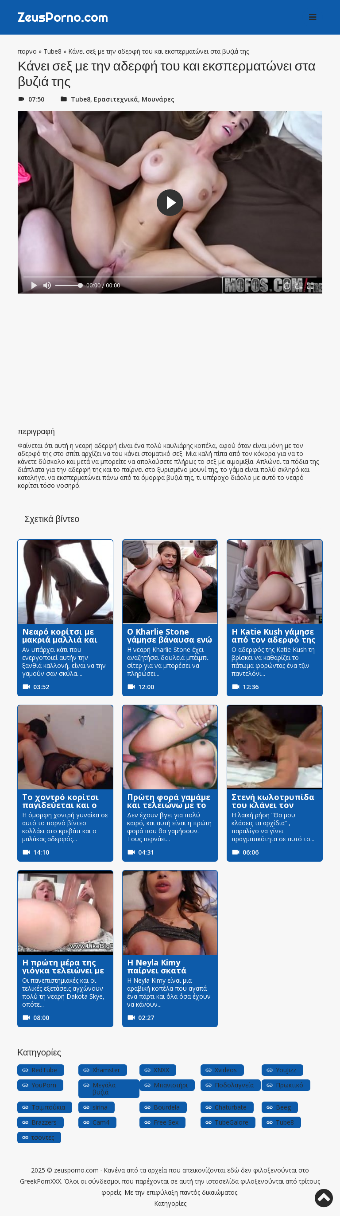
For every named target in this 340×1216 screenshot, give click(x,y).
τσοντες (42, 1137)
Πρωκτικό (289, 1085)
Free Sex (166, 1122)
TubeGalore (231, 1122)
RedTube (44, 1070)
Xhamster (106, 1070)
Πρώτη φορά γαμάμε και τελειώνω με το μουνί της (168, 805)
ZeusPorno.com (65, 17)
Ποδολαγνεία (234, 1085)
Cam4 (101, 1122)
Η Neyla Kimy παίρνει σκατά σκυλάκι (156, 970)
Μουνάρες (158, 99)
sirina (100, 1107)
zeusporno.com (76, 1170)
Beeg (283, 1107)
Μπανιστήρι (171, 1085)
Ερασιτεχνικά (116, 99)
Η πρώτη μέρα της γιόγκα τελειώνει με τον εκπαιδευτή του (63, 970)
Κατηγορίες (170, 1203)
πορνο (27, 51)
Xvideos (226, 1070)
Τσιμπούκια (48, 1107)
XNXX (161, 1070)
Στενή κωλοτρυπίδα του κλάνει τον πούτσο (273, 805)
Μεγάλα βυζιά (104, 1088)
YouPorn (43, 1085)
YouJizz (286, 1070)
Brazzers (44, 1122)
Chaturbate (231, 1107)
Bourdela (167, 1107)
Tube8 (52, 51)
